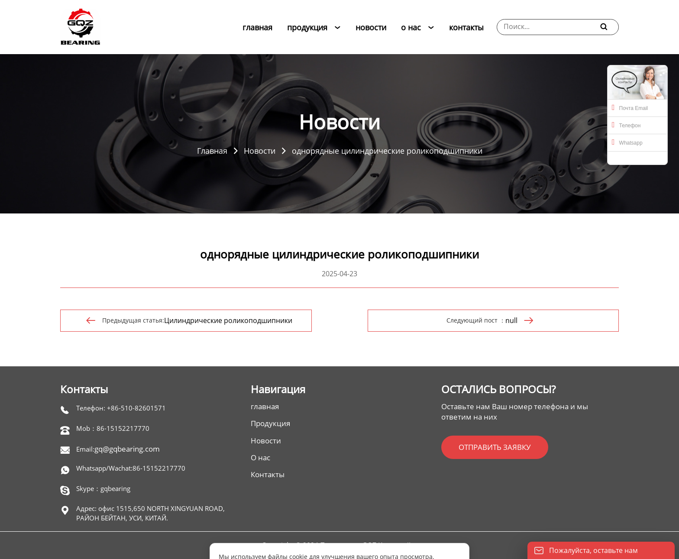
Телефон (626, 125)
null (511, 320)
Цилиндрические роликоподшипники (228, 320)
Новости (259, 150)
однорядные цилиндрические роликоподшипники (387, 150)
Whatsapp (627, 142)
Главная (212, 150)
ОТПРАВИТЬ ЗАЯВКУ (495, 447)
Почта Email (630, 107)
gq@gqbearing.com (127, 449)
